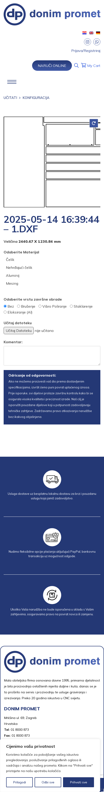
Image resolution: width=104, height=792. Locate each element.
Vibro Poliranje (54, 306)
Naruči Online (52, 65)
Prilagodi (19, 782)
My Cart (90, 65)
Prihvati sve (78, 782)
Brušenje (28, 306)
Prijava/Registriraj (85, 50)
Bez (11, 306)
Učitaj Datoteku (19, 330)
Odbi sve (48, 782)
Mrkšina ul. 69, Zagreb (20, 718)
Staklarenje (83, 306)
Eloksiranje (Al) (20, 312)
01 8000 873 (20, 730)
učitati (10, 98)
